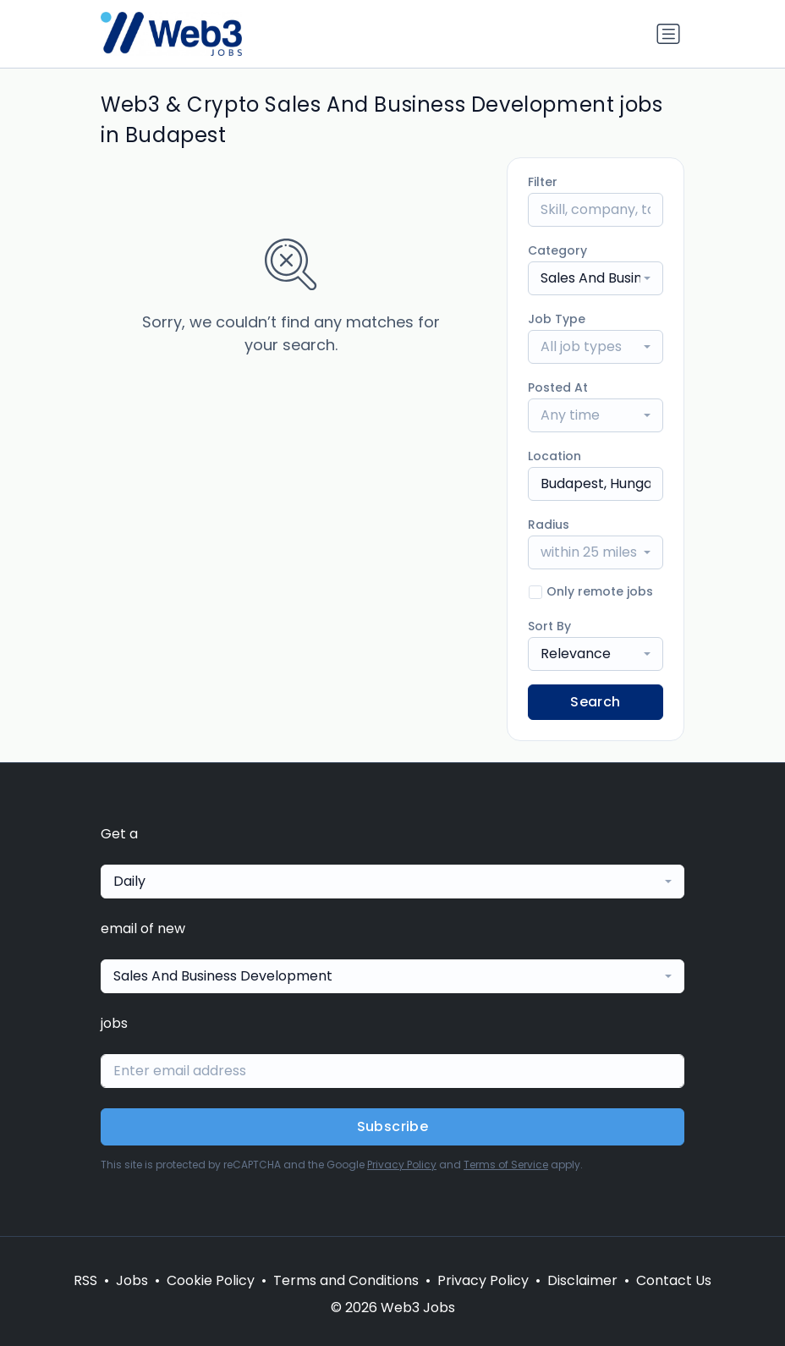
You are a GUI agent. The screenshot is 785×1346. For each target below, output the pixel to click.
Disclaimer (582, 1280)
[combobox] (595, 278)
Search (595, 701)
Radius (548, 524)
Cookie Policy (211, 1280)
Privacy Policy (401, 1164)
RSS (85, 1280)
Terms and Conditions (346, 1280)
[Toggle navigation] (668, 34)
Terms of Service (506, 1164)
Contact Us (673, 1280)
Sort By (549, 626)
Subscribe (393, 1126)
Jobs (132, 1280)
